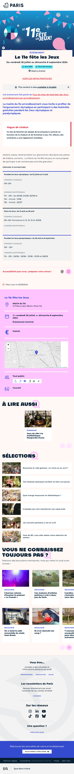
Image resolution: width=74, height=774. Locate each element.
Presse (56, 761)
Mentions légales (10, 761)
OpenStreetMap (58, 367)
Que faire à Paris (22, 768)
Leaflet (46, 367)
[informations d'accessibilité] (27, 381)
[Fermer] (68, 87)
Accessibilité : (35, 761)
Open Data (66, 761)
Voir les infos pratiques (37, 78)
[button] (36, 352)
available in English (47, 87)
